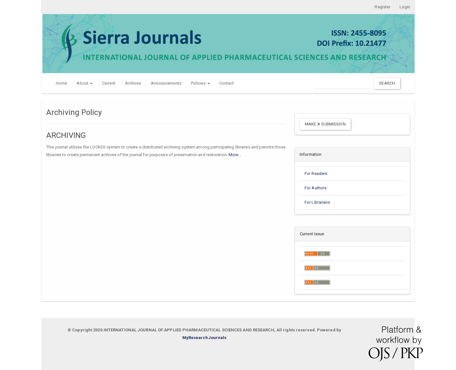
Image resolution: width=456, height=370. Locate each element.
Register (381, 6)
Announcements (166, 83)
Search (387, 83)
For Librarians (317, 202)
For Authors (316, 188)
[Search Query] (344, 83)
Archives (133, 83)
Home (61, 83)
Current (108, 83)
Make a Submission (325, 124)
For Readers (316, 173)
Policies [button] (200, 83)
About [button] (84, 83)
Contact (226, 83)
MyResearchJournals (204, 338)
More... (235, 154)
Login (404, 6)
